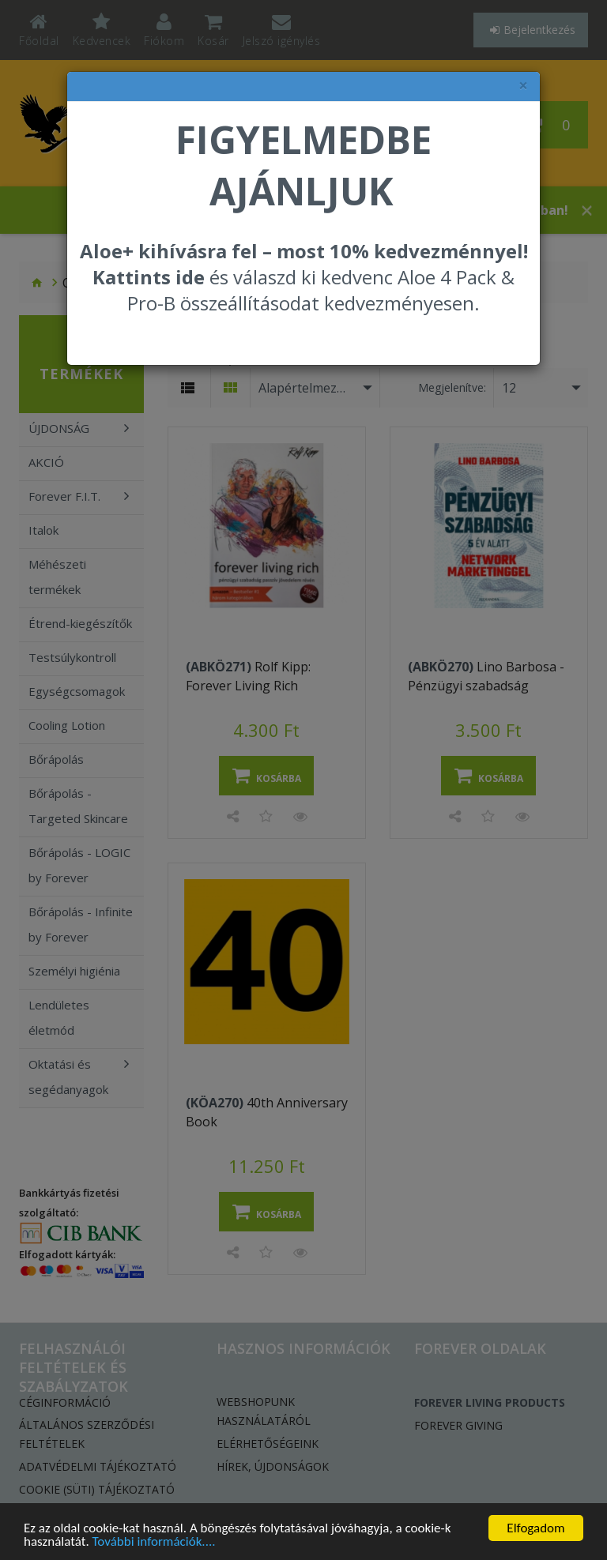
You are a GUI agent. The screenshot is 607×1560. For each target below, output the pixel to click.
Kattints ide (148, 277)
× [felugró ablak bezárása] (523, 85)
